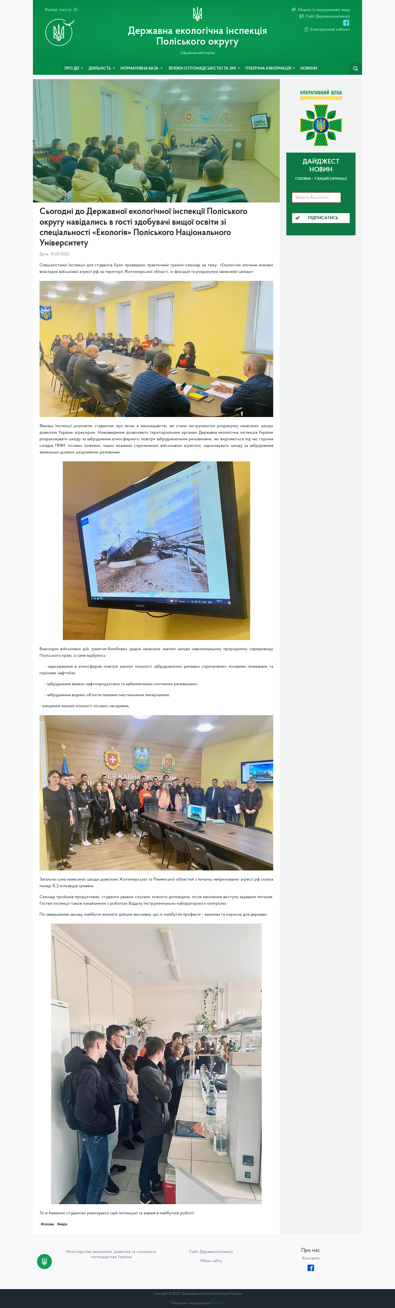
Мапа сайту (211, 1261)
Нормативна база (139, 69)
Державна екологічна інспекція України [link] (236, 432)
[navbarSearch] (355, 69)
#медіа (62, 1224)
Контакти (311, 1258)
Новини (308, 69)
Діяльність (100, 69)
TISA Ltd (217, 1303)
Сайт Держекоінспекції (211, 1252)
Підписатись (316, 218)
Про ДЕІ (72, 69)
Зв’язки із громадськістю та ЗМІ (202, 69)
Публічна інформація (269, 69)
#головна (47, 1224)
